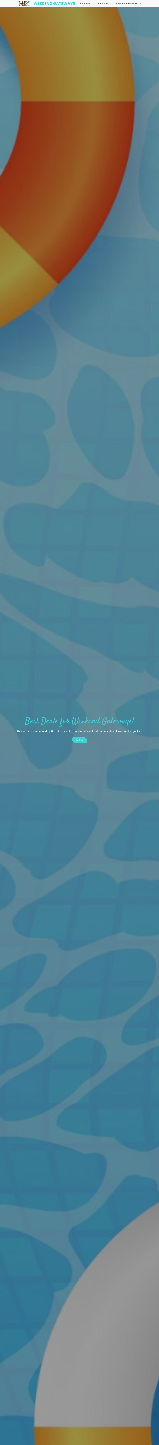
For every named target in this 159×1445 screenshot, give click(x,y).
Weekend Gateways (54, 3)
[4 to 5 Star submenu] (110, 3)
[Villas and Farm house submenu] (140, 3)
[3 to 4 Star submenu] (92, 3)
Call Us (80, 740)
